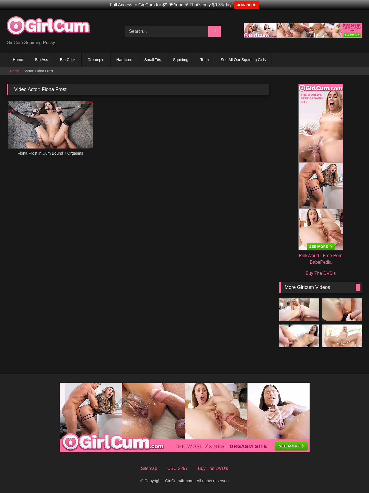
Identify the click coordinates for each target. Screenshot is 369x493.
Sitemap (149, 468)
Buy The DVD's (321, 273)
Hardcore (124, 59)
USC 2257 (177, 468)
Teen (204, 59)
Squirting (180, 59)
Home (18, 59)
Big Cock (68, 59)
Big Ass (41, 59)
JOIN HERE (246, 5)
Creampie (95, 59)
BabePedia (321, 262)
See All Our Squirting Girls (243, 59)
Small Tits (152, 59)
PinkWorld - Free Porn (321, 255)
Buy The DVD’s (213, 468)
